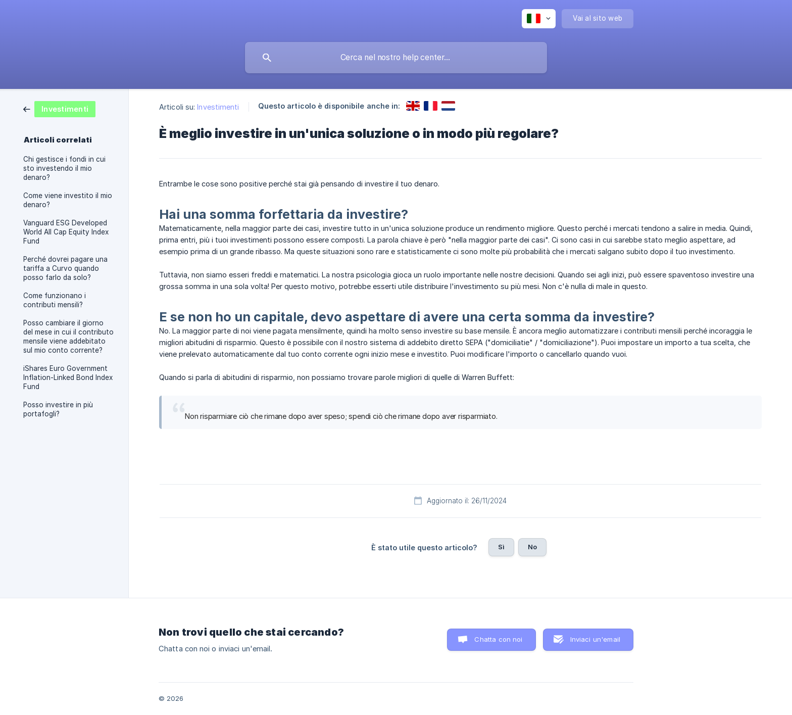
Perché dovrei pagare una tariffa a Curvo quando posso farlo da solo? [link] (65, 268)
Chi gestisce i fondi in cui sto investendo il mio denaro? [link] (64, 168)
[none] (539, 18)
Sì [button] (501, 547)
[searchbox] (396, 57)
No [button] (532, 547)
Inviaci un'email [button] (595, 639)
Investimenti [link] (218, 107)
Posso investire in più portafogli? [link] (58, 409)
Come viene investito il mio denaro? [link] (67, 200)
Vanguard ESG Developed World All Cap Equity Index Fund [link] (66, 232)
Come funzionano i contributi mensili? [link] (54, 300)
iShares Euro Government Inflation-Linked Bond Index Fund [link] (68, 377)
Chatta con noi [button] (498, 639)
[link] (59, 108)
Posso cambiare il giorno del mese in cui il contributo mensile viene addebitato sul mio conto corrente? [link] (68, 336)
